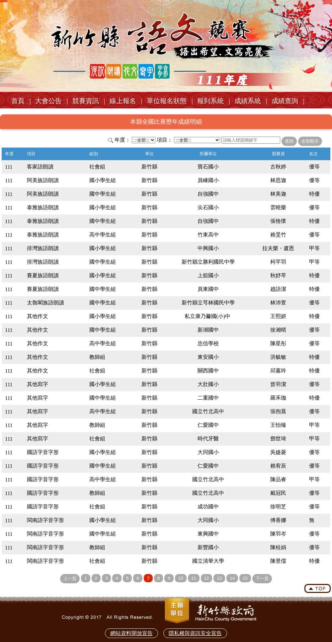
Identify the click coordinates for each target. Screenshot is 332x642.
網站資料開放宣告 (131, 633)
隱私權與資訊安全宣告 (195, 633)
